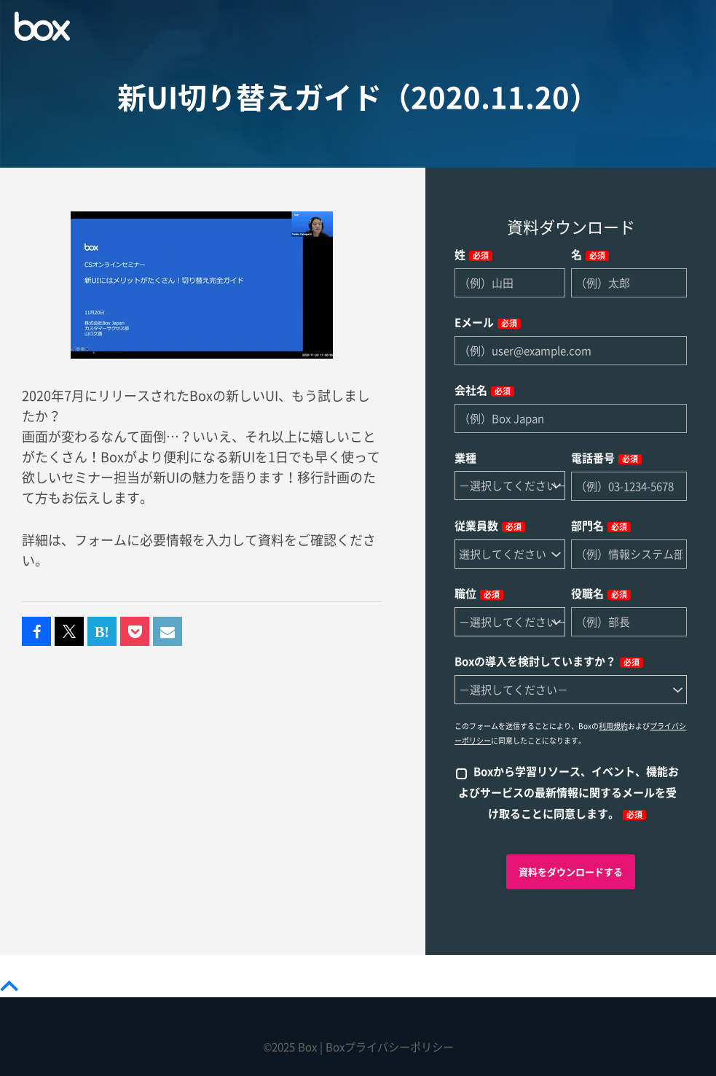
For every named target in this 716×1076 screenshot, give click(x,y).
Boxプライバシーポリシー (390, 1047)
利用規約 (613, 726)
